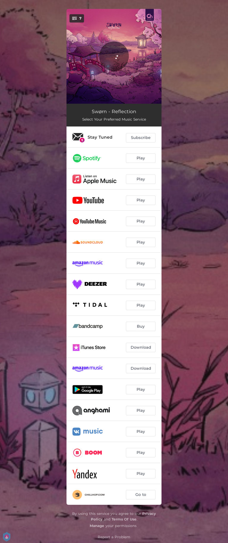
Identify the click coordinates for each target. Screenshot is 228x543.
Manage (97, 525)
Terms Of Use (124, 519)
